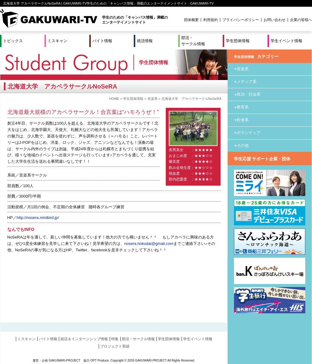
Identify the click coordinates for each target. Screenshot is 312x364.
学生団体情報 (238, 40)
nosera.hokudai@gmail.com (148, 243)
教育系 (243, 107)
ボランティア (249, 132)
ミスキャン (57, 40)
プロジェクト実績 (114, 346)
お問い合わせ (274, 20)
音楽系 (152, 98)
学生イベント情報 (286, 40)
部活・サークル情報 (193, 40)
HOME (114, 98)
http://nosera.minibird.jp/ (38, 217)
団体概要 (191, 20)
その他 (243, 145)
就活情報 (145, 40)
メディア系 (247, 81)
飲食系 (243, 120)
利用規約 (210, 20)
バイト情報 (102, 40)
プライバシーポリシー (240, 20)
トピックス (13, 40)
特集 (115, 339)
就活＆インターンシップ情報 (84, 339)
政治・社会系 (249, 94)
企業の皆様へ (301, 20)
